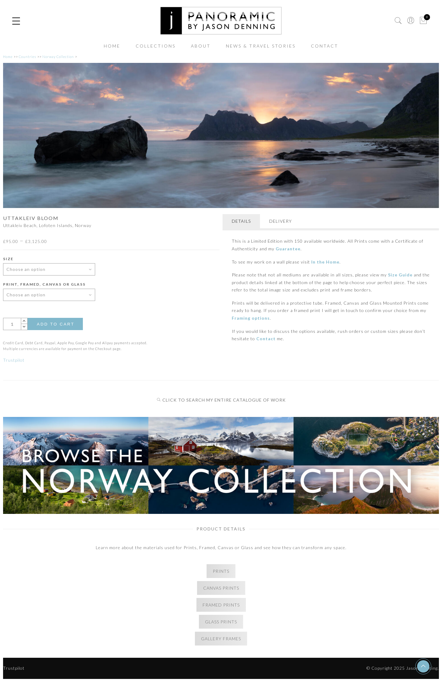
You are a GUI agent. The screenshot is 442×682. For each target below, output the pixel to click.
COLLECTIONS (156, 45)
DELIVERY (280, 221)
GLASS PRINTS (221, 621)
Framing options (251, 318)
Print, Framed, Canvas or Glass (44, 284)
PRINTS (221, 571)
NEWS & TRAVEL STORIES (261, 45)
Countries (27, 57)
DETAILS (241, 221)
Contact (266, 338)
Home (8, 57)
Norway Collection (58, 57)
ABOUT (201, 45)
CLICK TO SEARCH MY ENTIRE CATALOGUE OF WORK (221, 400)
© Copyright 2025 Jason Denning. (402, 668)
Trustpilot (14, 360)
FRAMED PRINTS (221, 604)
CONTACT (324, 45)
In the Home (325, 261)
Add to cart (56, 324)
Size (8, 258)
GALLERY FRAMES (221, 638)
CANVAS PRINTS (221, 588)
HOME (112, 45)
